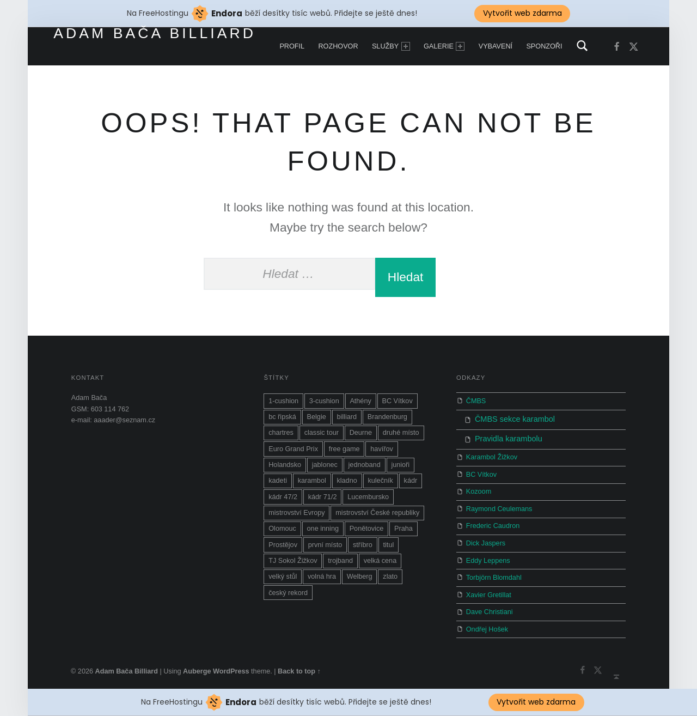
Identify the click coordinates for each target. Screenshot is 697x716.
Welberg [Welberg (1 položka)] (359, 576)
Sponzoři (544, 46)
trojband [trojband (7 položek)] (340, 561)
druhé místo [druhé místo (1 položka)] (401, 432)
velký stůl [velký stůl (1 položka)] (282, 576)
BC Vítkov (481, 470)
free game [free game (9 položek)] (344, 449)
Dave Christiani (489, 607)
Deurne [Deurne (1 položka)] (361, 432)
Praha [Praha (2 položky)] (403, 528)
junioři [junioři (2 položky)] (400, 465)
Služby (391, 46)
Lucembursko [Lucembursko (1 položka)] (368, 497)
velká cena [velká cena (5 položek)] (380, 561)
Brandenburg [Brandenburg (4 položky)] (387, 417)
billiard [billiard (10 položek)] (347, 417)
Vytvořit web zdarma (536, 701)
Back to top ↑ (299, 666)
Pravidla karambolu (502, 435)
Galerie (444, 46)
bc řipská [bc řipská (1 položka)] (282, 417)
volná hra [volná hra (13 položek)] (322, 576)
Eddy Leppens (488, 556)
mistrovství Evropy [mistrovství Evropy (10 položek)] (296, 513)
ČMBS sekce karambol (508, 418)
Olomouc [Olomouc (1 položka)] (282, 528)
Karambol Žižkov (491, 453)
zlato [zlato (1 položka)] (390, 576)
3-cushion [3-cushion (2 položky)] (324, 401)
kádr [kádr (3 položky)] (411, 480)
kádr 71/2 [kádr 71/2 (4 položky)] (322, 497)
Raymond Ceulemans (499, 504)
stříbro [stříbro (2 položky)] (362, 545)
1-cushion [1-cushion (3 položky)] (283, 401)
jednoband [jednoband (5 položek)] (364, 465)
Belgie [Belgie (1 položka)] (316, 417)
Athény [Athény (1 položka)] (360, 401)
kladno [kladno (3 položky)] (347, 480)
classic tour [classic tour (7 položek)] (321, 432)
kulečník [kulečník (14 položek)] (380, 480)
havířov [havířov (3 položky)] (381, 449)
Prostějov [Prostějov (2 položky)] (282, 545)
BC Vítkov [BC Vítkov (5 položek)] (397, 401)
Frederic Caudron (492, 521)
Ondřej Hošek (487, 624)
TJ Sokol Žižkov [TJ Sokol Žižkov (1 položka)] (292, 561)
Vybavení (495, 46)
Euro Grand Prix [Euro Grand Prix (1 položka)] (293, 449)
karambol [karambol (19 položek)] (312, 480)
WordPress (231, 666)
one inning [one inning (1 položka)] (323, 528)
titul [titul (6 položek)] (388, 545)
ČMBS (476, 401)
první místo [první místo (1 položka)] (325, 545)
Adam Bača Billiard (154, 33)
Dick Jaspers (485, 538)
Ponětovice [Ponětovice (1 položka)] (367, 528)
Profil (291, 46)
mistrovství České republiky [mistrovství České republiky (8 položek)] (377, 513)
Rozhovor (338, 46)
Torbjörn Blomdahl (494, 573)
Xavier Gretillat (488, 590)
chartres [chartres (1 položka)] (281, 432)
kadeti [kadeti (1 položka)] (277, 480)
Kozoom (478, 487)
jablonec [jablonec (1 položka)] (325, 465)
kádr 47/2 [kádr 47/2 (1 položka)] (282, 497)
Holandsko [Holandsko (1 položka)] (284, 465)
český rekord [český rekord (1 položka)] (288, 593)
